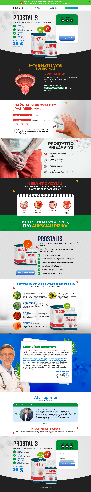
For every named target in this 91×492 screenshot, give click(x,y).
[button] (44, 423)
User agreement (48, 487)
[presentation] (16, 414)
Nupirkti (67, 38)
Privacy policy (42, 487)
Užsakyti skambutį (71, 7)
